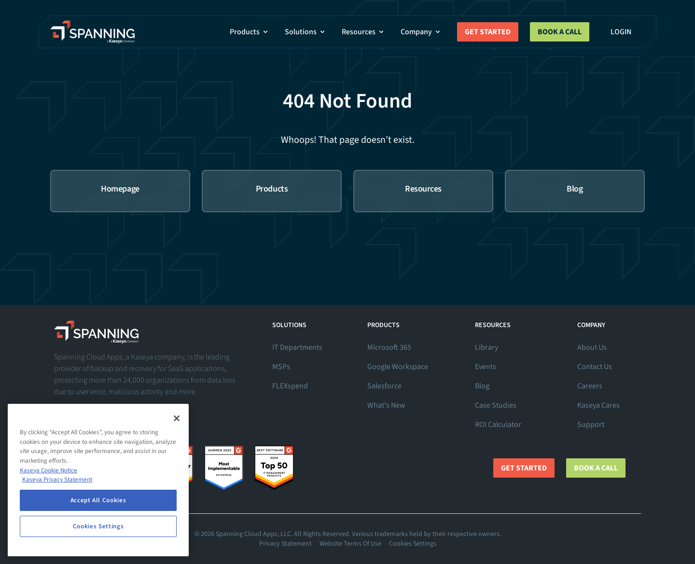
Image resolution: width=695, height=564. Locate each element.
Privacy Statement (285, 544)
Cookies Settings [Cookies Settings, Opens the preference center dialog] (98, 526)
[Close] (176, 418)
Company (421, 32)
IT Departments (297, 347)
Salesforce (384, 386)
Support (590, 424)
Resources (363, 32)
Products (249, 32)
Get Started (488, 32)
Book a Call (560, 32)
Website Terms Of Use (350, 544)
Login (621, 32)
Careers (589, 386)
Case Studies (495, 405)
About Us (592, 347)
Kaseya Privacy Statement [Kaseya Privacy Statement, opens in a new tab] (57, 479)
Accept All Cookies (98, 500)
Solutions (305, 32)
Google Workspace (397, 366)
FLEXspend (290, 386)
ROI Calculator (498, 424)
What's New (386, 405)
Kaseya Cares (598, 405)
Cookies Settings (412, 544)
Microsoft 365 (389, 347)
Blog (482, 386)
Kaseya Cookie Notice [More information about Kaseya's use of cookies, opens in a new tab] (48, 470)
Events (485, 366)
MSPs (281, 366)
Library (486, 347)
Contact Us (594, 366)
